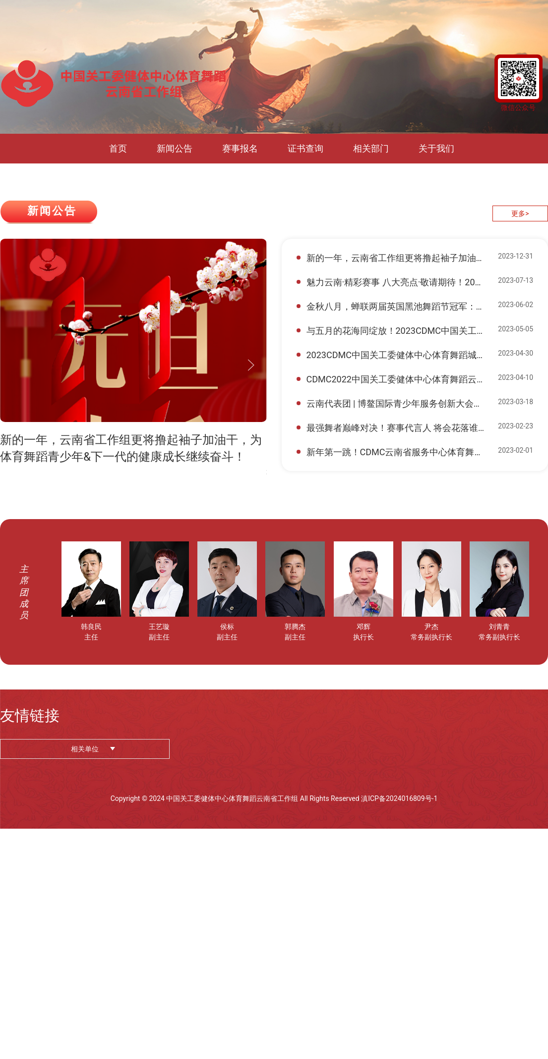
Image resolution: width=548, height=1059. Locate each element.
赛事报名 (240, 148)
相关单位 (85, 749)
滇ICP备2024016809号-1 (399, 798)
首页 (118, 148)
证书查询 (305, 148)
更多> (520, 213)
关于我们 (436, 148)
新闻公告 (174, 148)
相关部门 (371, 148)
